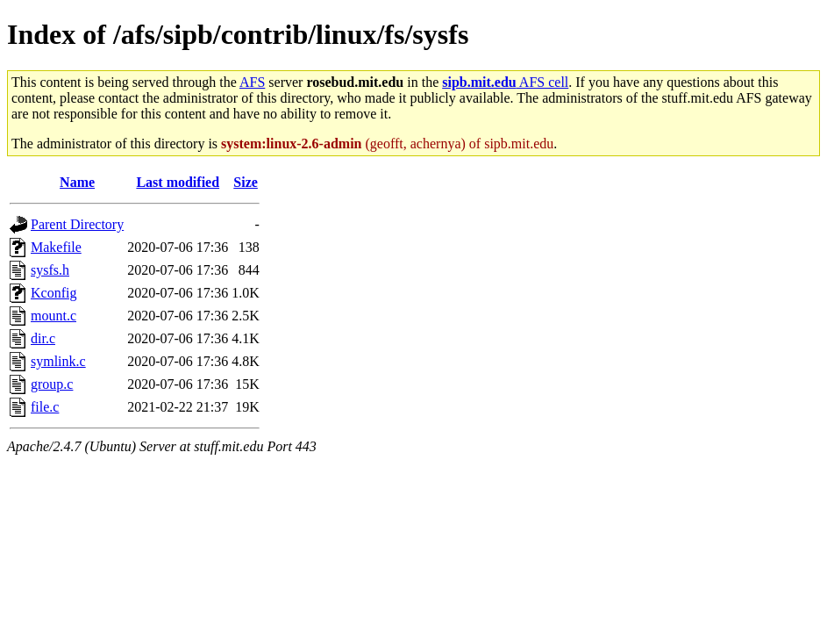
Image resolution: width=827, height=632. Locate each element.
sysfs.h (50, 269)
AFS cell (505, 82)
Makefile (56, 247)
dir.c (43, 338)
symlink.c (58, 361)
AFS (252, 82)
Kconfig (53, 292)
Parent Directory (77, 224)
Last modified (177, 182)
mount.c (53, 315)
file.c (45, 406)
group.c (52, 384)
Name (77, 182)
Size (245, 182)
